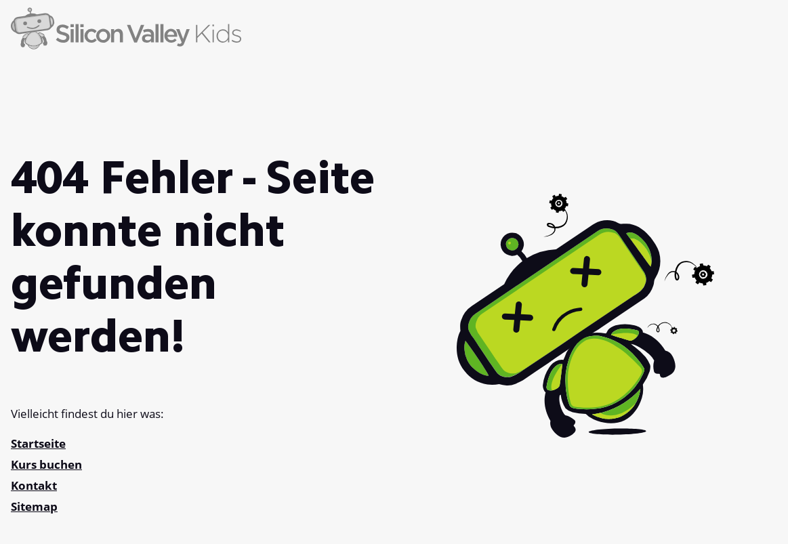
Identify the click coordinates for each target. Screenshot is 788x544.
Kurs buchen (46, 464)
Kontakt (34, 485)
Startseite (38, 443)
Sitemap (34, 506)
